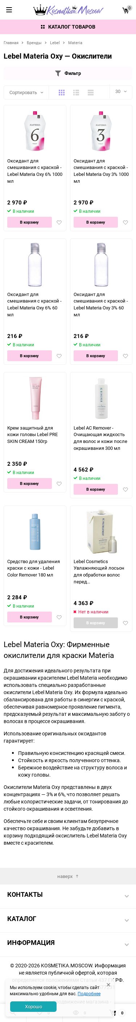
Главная (11, 42)
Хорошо (33, 1006)
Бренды (34, 42)
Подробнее (89, 993)
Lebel (55, 42)
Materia (75, 42)
